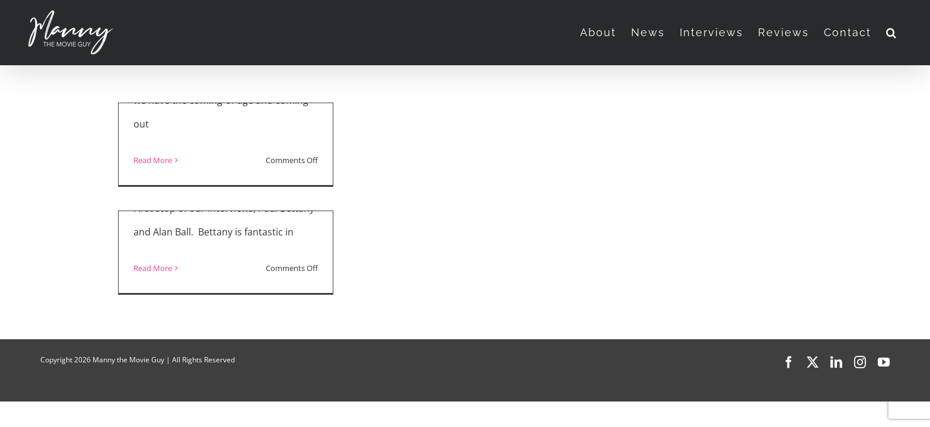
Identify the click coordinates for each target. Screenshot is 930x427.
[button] (906, 32)
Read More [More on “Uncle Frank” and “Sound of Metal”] (152, 160)
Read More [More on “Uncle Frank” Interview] (152, 268)
